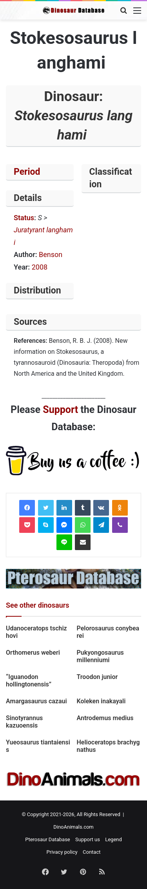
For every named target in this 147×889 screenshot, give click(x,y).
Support (60, 409)
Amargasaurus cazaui (36, 701)
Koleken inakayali (101, 701)
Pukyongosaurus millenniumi (100, 656)
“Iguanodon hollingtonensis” (28, 680)
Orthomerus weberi (33, 652)
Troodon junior (97, 677)
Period (27, 172)
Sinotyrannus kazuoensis (24, 721)
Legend (113, 839)
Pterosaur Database (47, 839)
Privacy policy (62, 852)
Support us (87, 839)
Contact (91, 852)
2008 (39, 267)
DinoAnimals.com (73, 827)
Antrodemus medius (105, 718)
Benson (50, 254)
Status (24, 218)
